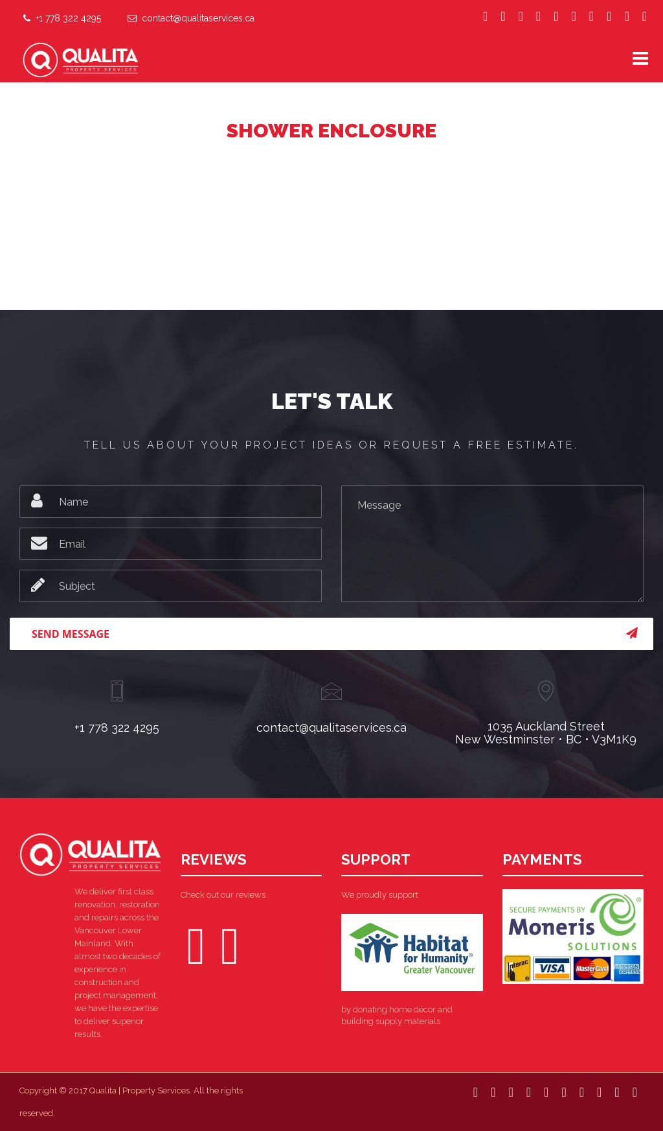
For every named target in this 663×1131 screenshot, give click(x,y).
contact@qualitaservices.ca (191, 17)
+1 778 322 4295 (62, 17)
